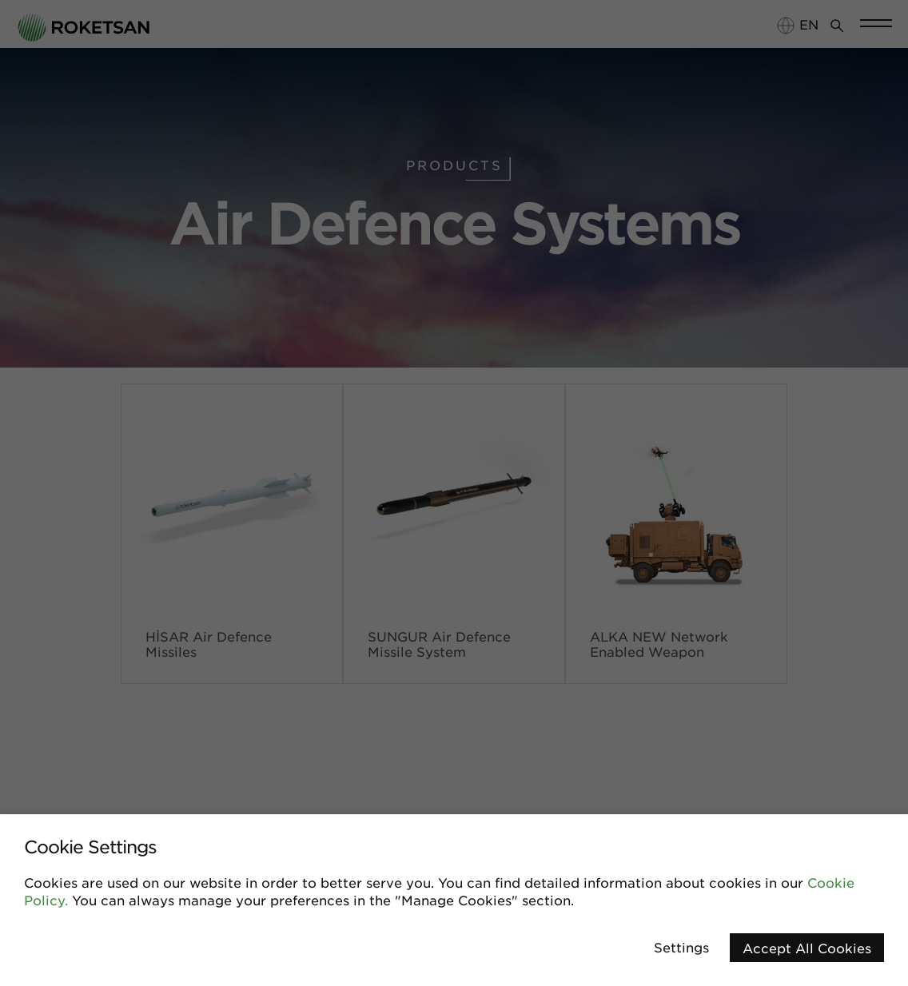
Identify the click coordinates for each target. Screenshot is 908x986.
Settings (681, 947)
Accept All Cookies (807, 948)
